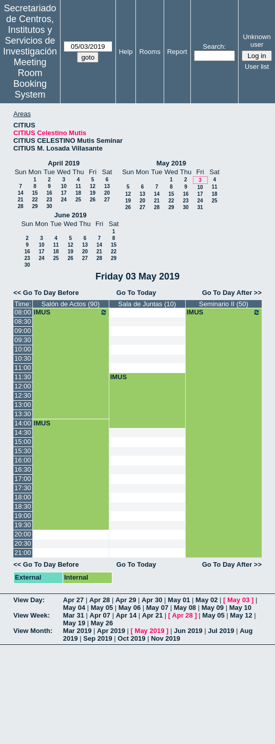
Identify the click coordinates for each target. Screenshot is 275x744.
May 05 (102, 607)
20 (107, 193)
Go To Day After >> (232, 292)
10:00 (22, 349)
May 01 (179, 600)
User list (257, 66)
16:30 (22, 469)
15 (34, 193)
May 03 (238, 600)
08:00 (22, 312)
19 (92, 193)
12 (92, 186)
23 (49, 199)
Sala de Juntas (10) (147, 304)
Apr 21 (152, 615)
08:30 (22, 321)
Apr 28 (99, 600)
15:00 (22, 441)
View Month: (32, 631)
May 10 (240, 607)
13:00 (22, 404)
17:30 (22, 488)
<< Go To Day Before (46, 292)
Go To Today (136, 292)
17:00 (22, 478)
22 (34, 199)
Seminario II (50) (223, 304)
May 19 (74, 623)
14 (20, 193)
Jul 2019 (221, 631)
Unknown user (256, 40)
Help (126, 51)
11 (78, 186)
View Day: (29, 600)
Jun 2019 (188, 631)
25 (78, 199)
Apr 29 (125, 600)
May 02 (206, 600)
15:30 (22, 451)
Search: (214, 46)
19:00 (22, 515)
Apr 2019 (111, 631)
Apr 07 (100, 615)
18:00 (22, 497)
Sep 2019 (97, 638)
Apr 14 (126, 615)
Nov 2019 (165, 638)
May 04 (74, 607)
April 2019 (64, 163)
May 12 (241, 615)
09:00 (22, 330)
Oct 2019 (131, 638)
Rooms (149, 51)
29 (34, 206)
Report (177, 51)
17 (64, 193)
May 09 (213, 607)
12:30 (22, 395)
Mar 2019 (77, 631)
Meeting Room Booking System (30, 78)
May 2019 (171, 163)
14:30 (22, 432)
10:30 (22, 358)
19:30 (22, 525)
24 (64, 199)
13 (107, 186)
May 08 (185, 607)
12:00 (22, 386)
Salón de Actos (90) (71, 304)
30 (49, 206)
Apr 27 (73, 600)
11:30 (22, 377)
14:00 (22, 423)
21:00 (22, 552)
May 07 (157, 607)
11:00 (22, 367)
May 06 (130, 607)
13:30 (22, 414)
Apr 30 (152, 600)
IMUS (71, 312)
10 (64, 186)
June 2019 (70, 215)
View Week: (31, 615)
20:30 (22, 543)
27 (107, 199)
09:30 (22, 340)
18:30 (22, 506)
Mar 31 (73, 615)
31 (200, 207)
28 (20, 206)
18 (78, 193)
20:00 (22, 534)
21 (20, 199)
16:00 (22, 460)
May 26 (102, 623)
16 (49, 193)
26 (92, 199)
